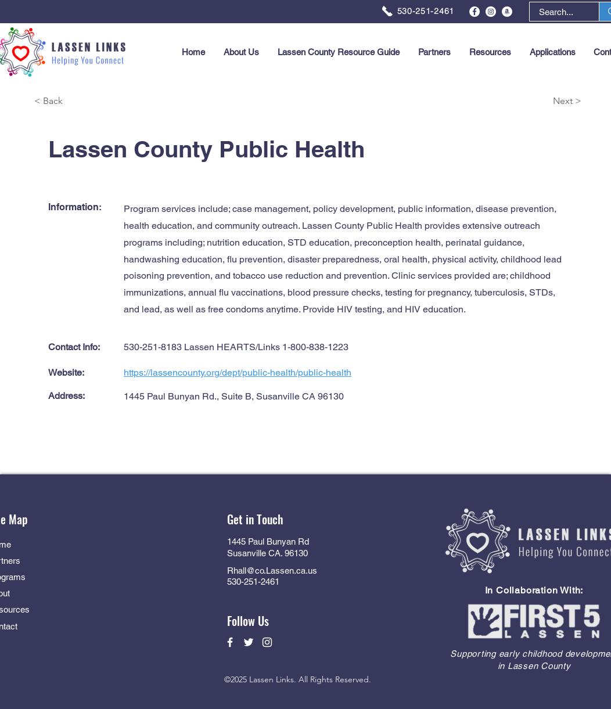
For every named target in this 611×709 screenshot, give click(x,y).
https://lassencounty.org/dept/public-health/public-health (237, 372)
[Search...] (556, 12)
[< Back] (75, 101)
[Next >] (540, 101)
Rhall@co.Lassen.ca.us (272, 570)
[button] (552, 52)
